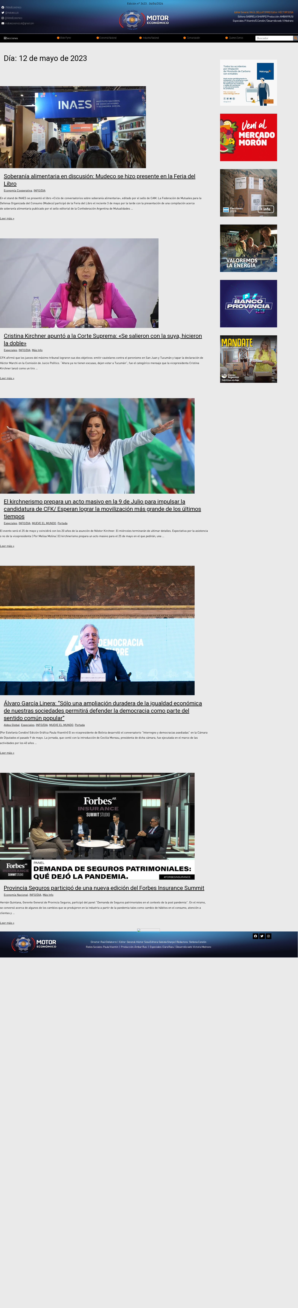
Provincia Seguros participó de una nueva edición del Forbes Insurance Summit (104, 888)
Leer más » (7, 218)
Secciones (12, 38)
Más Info (37, 350)
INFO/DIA (39, 190)
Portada (62, 523)
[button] (263, 12)
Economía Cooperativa (18, 190)
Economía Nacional (16, 894)
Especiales (10, 350)
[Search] (295, 38)
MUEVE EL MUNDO (44, 523)
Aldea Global (12, 724)
